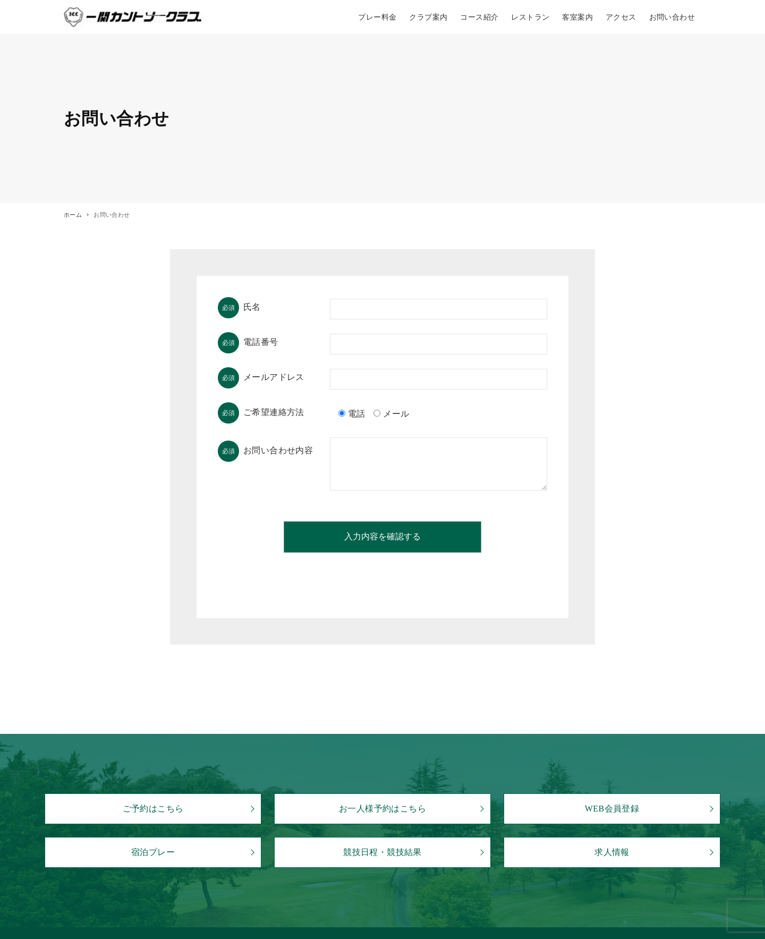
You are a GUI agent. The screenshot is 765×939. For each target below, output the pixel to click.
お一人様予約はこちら (382, 808)
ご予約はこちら (153, 808)
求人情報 (612, 852)
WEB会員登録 (612, 808)
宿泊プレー (153, 852)
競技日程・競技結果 (382, 852)
